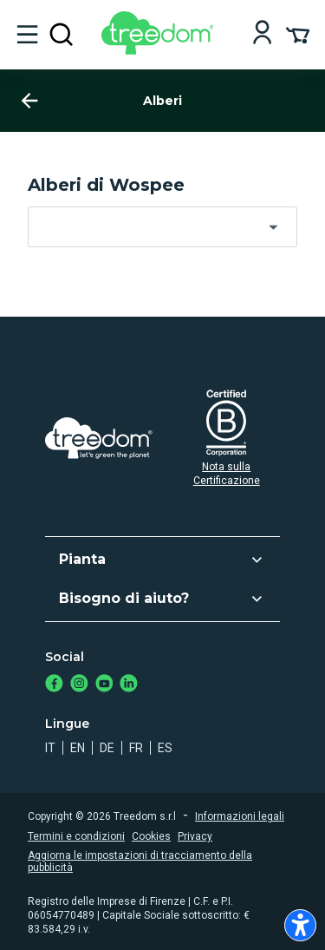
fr (136, 748)
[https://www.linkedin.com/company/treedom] (129, 685)
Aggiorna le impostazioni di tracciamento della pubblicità (140, 861)
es (165, 748)
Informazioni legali (239, 816)
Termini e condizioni (76, 836)
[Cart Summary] (297, 33)
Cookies (151, 836)
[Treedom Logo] (160, 50)
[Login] (262, 34)
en (77, 748)
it (50, 748)
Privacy (195, 836)
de (107, 748)
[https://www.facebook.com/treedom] (54, 685)
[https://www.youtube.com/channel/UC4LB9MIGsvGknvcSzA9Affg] (104, 685)
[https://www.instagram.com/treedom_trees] (79, 685)
